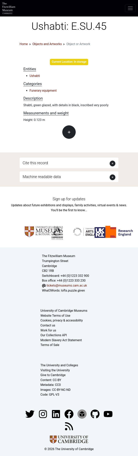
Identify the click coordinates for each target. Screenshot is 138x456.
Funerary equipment (43, 90)
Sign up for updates (69, 199)
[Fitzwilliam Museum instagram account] (43, 414)
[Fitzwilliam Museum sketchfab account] (82, 414)
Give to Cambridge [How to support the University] (53, 375)
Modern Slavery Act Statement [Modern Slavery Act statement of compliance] (61, 340)
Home (24, 44)
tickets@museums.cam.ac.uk (67, 285)
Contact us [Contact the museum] (47, 325)
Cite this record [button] (35, 163)
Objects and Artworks (47, 44)
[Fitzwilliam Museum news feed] (69, 426)
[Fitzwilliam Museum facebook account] (56, 414)
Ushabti (35, 76)
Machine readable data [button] (42, 176)
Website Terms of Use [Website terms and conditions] (55, 315)
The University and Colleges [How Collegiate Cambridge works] (59, 365)
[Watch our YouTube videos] (108, 414)
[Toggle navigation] (130, 8)
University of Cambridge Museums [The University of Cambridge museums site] (63, 310)
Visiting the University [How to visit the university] (55, 370)
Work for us (48, 330)
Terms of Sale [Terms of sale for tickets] (49, 345)
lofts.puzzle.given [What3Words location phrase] (73, 290)
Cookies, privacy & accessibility (61, 320)
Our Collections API (53, 335)
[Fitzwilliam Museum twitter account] (30, 414)
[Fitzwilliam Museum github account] (95, 414)
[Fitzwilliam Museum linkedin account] (69, 414)
